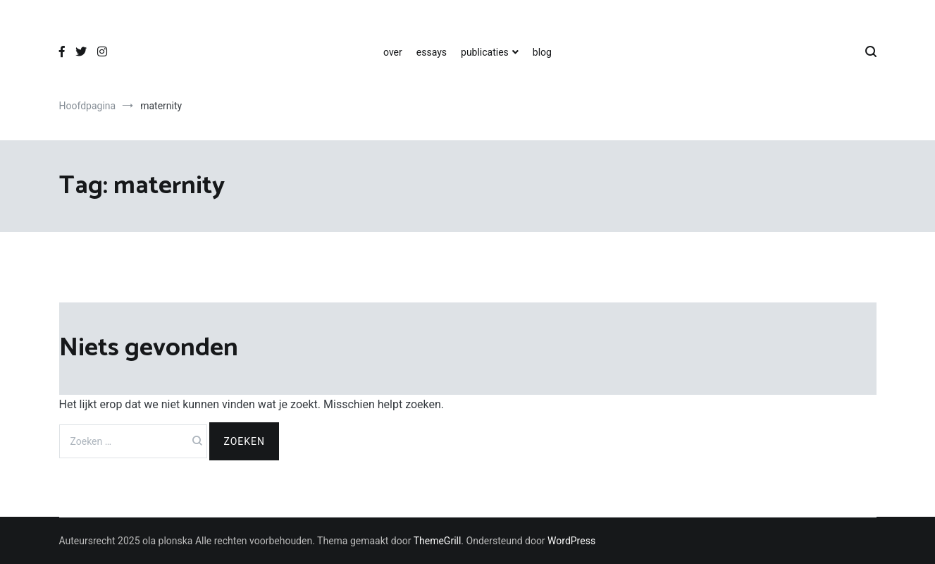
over (392, 52)
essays (431, 52)
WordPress (571, 540)
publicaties (485, 52)
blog (542, 52)
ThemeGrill (438, 540)
